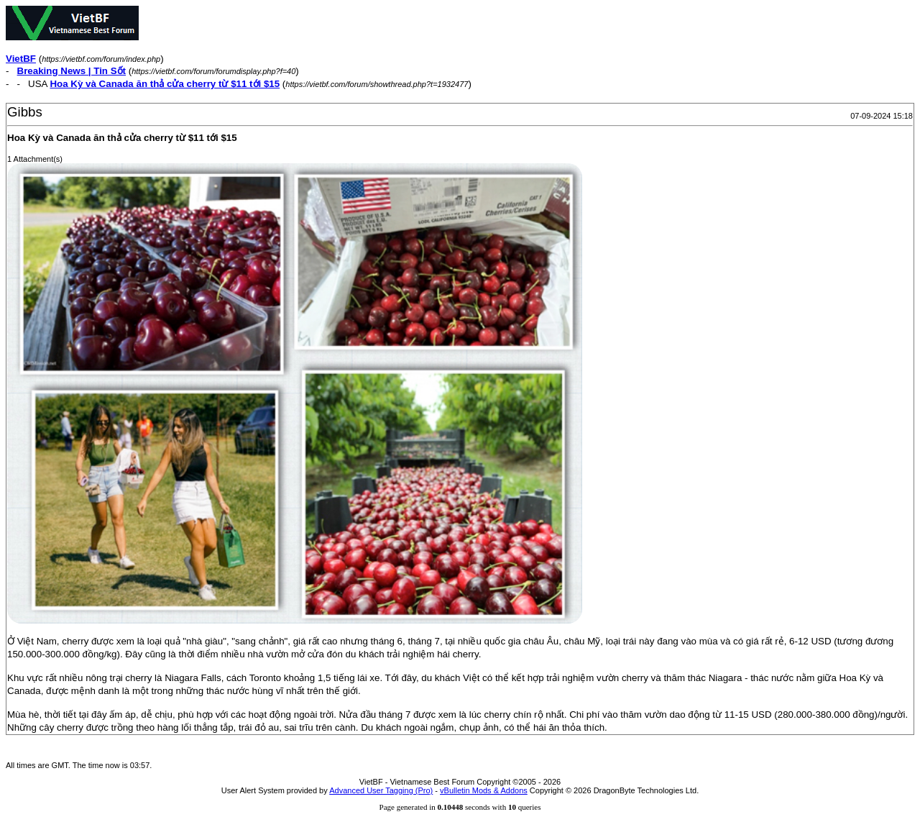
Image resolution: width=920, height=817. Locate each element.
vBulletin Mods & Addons (484, 790)
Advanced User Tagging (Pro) (381, 790)
